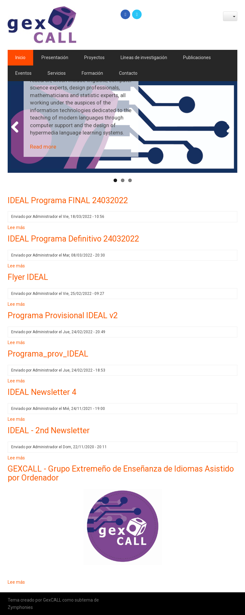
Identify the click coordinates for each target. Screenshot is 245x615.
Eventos (23, 73)
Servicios (57, 73)
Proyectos (94, 57)
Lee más (16, 227)
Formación (92, 73)
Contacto (128, 73)
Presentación (54, 57)
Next (227, 127)
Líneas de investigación (144, 57)
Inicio (20, 57)
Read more (43, 146)
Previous (17, 127)
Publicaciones (197, 57)
